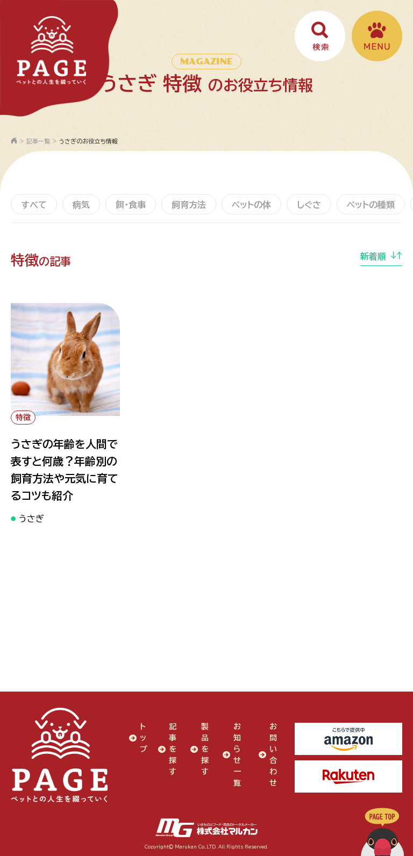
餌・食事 (131, 204)
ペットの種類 (371, 204)
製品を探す (205, 749)
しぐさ (309, 204)
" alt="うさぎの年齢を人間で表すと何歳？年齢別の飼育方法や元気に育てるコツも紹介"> (65, 359)
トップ (143, 738)
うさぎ (31, 518)
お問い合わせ (273, 755)
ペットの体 (251, 204)
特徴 (23, 417)
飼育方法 (189, 204)
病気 (81, 204)
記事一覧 (38, 141)
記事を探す (172, 749)
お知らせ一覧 (237, 755)
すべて (34, 204)
